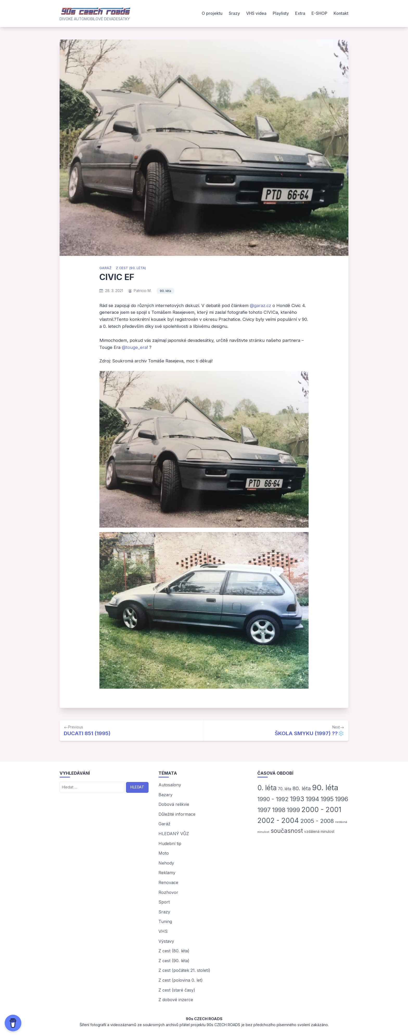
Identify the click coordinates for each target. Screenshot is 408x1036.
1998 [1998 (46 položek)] (278, 810)
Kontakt (341, 13)
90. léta (165, 291)
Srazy (234, 13)
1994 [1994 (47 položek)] (312, 799)
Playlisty (281, 13)
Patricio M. (142, 291)
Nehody (166, 863)
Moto (163, 853)
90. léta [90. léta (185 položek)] (325, 787)
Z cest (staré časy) (176, 990)
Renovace (168, 882)
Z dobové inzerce (175, 999)
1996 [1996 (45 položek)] (341, 799)
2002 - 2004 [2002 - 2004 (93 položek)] (278, 820)
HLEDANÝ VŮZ (173, 833)
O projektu (212, 13)
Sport (164, 902)
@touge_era (134, 347)
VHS (163, 931)
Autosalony (169, 784)
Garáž (105, 268)
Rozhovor (168, 892)
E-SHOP (319, 13)
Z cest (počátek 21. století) (184, 970)
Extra (300, 13)
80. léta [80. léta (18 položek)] (301, 788)
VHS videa (256, 13)
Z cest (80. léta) (173, 950)
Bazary (165, 794)
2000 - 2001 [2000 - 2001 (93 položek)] (321, 809)
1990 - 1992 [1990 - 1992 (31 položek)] (273, 799)
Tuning (165, 921)
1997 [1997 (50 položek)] (264, 810)
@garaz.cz (260, 305)
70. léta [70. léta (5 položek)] (284, 788)
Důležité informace (176, 814)
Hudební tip (169, 843)
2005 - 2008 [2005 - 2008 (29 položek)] (317, 821)
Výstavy (166, 941)
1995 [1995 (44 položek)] (327, 799)
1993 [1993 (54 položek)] (297, 799)
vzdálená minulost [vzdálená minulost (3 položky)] (319, 831)
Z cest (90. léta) (131, 268)
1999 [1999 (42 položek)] (293, 810)
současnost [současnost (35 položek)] (287, 830)
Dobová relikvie (173, 804)
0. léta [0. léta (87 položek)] (267, 788)
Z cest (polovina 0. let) (180, 980)
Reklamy (166, 872)
